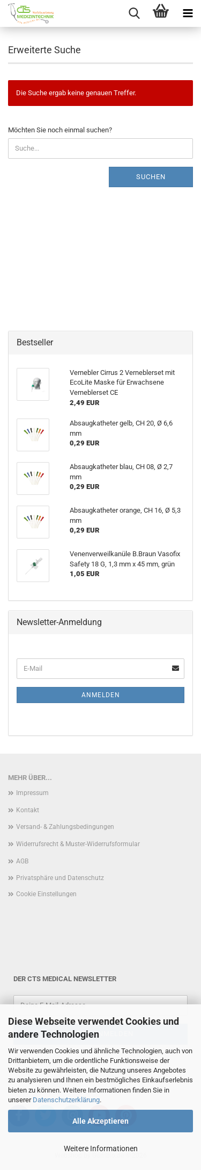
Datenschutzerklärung (66, 1100)
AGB (22, 861)
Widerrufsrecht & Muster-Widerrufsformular (78, 844)
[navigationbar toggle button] (187, 13)
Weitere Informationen (101, 1148)
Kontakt (27, 810)
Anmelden (100, 695)
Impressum (32, 793)
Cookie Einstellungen (46, 894)
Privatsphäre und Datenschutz (60, 878)
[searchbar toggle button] (134, 13)
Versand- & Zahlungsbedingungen (65, 827)
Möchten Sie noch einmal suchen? (60, 130)
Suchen (151, 177)
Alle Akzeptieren (100, 1121)
